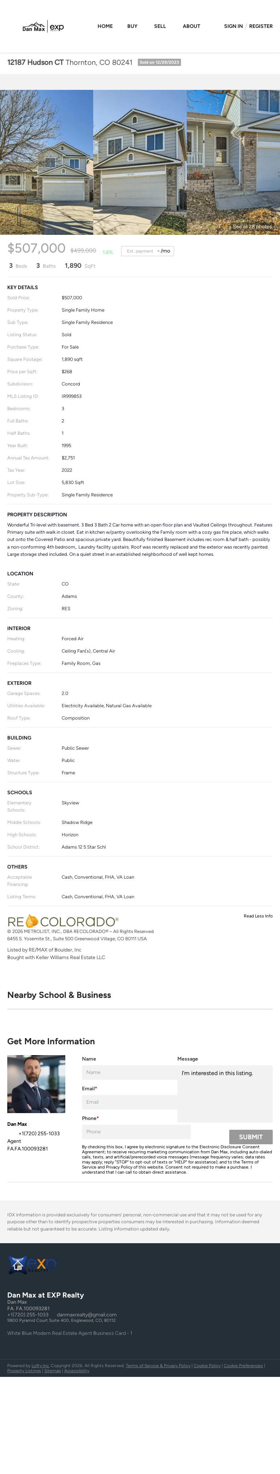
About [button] (191, 26)
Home (105, 26)
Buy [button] (132, 26)
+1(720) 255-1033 (28, 1315)
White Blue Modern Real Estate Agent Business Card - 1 (69, 1333)
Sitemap (52, 1370)
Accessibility (76, 1370)
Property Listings (24, 1370)
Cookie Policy (207, 1365)
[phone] (136, 1132)
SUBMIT (251, 1137)
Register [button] (261, 26)
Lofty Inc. (41, 1365)
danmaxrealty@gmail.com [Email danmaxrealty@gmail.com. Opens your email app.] (87, 1315)
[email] (136, 1102)
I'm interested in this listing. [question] (225, 1094)
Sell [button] (160, 26)
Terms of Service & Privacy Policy (158, 1365)
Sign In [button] (233, 26)
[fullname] (136, 1072)
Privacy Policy (119, 1167)
